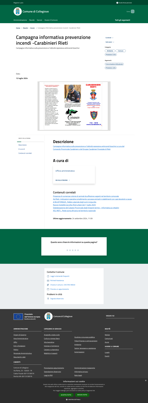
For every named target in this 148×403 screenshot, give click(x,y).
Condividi (110, 38)
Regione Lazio (18, 2)
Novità (25, 28)
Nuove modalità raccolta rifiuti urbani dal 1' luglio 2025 (74, 204)
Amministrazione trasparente (84, 368)
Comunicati (109, 338)
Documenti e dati (19, 357)
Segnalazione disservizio (52, 371)
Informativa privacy (81, 371)
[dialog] (74, 390)
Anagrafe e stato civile (52, 335)
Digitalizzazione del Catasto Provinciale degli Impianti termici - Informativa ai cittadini (86, 207)
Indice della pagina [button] (24, 138)
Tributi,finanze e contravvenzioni (85, 341)
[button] (74, 399)
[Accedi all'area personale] (124, 2)
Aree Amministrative (21, 338)
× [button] (145, 380)
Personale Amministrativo (23, 353)
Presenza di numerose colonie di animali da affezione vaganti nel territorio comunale (86, 196)
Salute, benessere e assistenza (85, 348)
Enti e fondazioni (19, 346)
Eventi (107, 356)
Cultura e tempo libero (52, 338)
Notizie (107, 335)
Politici (16, 349)
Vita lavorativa (49, 342)
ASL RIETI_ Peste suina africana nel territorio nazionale (74, 210)
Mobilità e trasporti (50, 353)
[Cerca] (132, 11)
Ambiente (77, 344)
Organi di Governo (20, 335)
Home (18, 28)
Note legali (78, 375)
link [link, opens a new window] (94, 390)
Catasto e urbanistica (51, 349)
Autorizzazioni (79, 352)
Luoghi (107, 352)
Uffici (15, 342)
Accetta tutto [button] (66, 395)
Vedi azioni (110, 42)
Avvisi (32, 28)
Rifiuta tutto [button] (82, 395)
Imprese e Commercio (51, 346)
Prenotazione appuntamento (54, 368)
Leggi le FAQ (48, 375)
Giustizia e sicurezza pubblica (84, 337)
